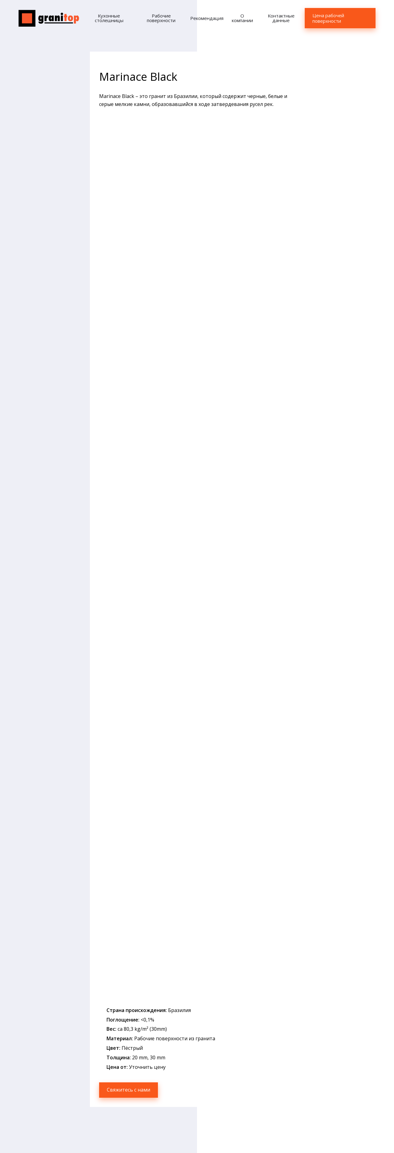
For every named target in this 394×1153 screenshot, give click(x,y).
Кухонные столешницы (109, 18)
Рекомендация (206, 18)
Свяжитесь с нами (128, 1089)
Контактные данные (281, 18)
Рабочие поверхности (161, 18)
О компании (242, 18)
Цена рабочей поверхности (328, 18)
